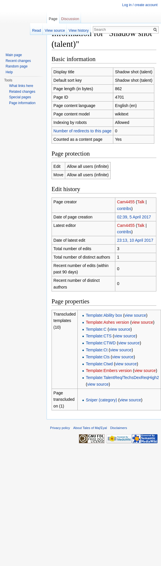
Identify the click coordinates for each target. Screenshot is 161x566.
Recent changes (18, 61)
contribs (124, 208)
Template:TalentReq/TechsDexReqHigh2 (122, 377)
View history (79, 30)
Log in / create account (140, 5)
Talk (140, 202)
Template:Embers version (109, 370)
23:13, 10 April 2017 (135, 240)
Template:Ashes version (107, 322)
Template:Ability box (104, 315)
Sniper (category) (101, 400)
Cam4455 (126, 202)
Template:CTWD (101, 343)
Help (9, 72)
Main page (14, 55)
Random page (16, 66)
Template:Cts (98, 357)
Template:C (96, 329)
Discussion (70, 19)
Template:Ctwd (99, 364)
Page (53, 19)
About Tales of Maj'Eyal (90, 428)
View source (55, 30)
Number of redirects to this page (83, 131)
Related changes (22, 92)
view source (135, 315)
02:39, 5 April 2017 (134, 217)
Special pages (20, 97)
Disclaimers (118, 428)
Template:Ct (97, 350)
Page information (22, 103)
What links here (21, 86)
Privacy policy (60, 428)
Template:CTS (99, 336)
